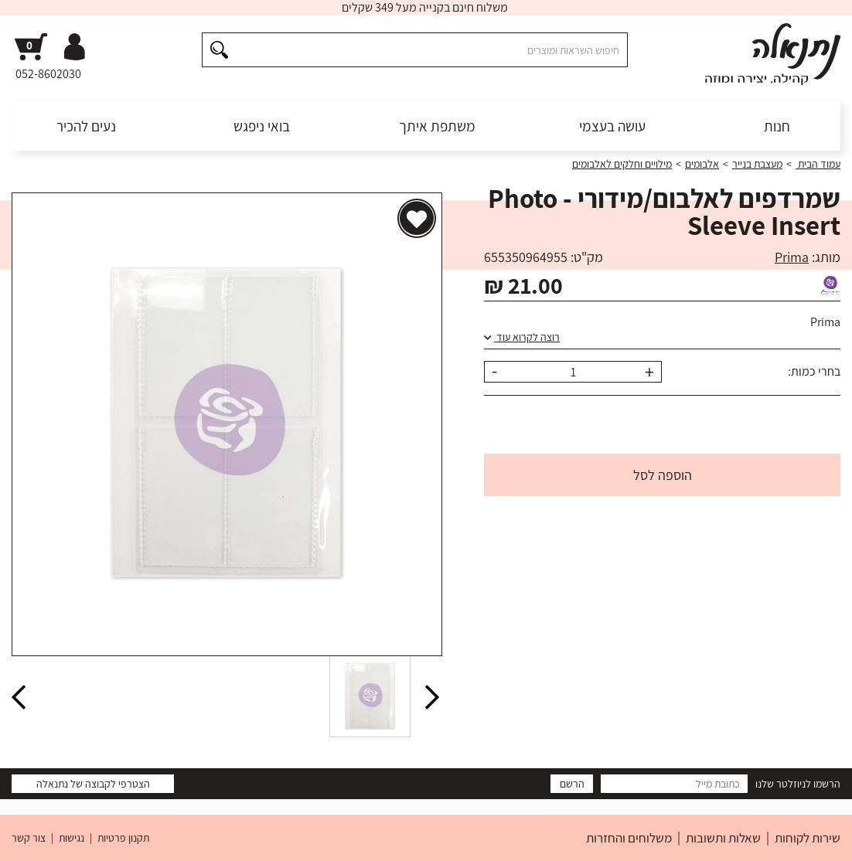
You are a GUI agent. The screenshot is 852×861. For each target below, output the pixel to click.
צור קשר (29, 838)
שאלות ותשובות (723, 837)
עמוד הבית (818, 164)
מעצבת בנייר (757, 164)
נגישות (71, 838)
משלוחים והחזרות (629, 837)
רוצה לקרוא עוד (522, 337)
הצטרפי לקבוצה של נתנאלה (93, 784)
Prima (792, 257)
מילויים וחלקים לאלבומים (622, 164)
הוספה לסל (662, 475)
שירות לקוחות (807, 837)
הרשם (572, 784)
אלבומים (702, 164)
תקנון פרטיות (123, 838)
